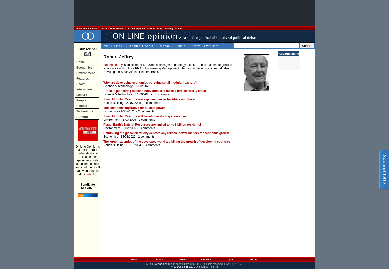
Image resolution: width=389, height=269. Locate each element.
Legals (180, 45)
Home (80, 62)
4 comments (161, 94)
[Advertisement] (194, 13)
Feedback (164, 45)
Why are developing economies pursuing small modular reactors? (150, 82)
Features (82, 78)
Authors (82, 117)
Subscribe (133, 45)
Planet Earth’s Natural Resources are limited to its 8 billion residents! (152, 124)
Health (81, 84)
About (178, 28)
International (85, 89)
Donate (103, 28)
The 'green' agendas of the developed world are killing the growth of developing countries (166, 141)
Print (106, 45)
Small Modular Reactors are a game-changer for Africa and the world (151, 99)
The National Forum (86, 28)
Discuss (183, 259)
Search (159, 259)
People (81, 100)
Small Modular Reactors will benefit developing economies (145, 116)
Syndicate (211, 45)
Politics (81, 106)
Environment (85, 73)
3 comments (152, 103)
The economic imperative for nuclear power (134, 108)
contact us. (91, 174)
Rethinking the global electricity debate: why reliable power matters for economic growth (166, 133)
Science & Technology (118, 86)
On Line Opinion (135, 28)
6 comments (152, 145)
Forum (151, 28)
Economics (84, 67)
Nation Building (113, 103)
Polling (169, 28)
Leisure (81, 95)
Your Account (117, 28)
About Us (135, 259)
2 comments (146, 111)
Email (118, 45)
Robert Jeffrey (113, 65)
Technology (84, 111)
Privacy (194, 45)
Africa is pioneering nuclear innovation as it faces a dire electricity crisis (154, 91)
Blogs (160, 28)
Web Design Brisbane (183, 266)
